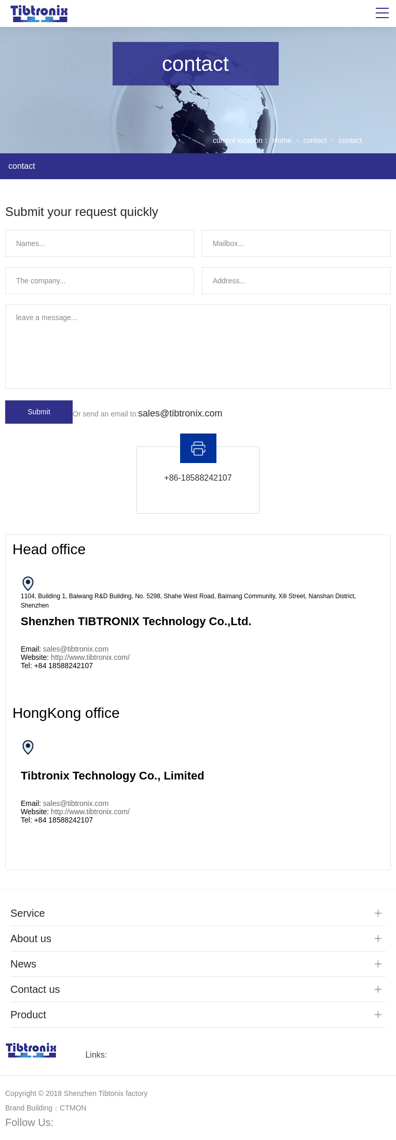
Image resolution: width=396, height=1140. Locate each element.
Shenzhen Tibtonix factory (105, 1093)
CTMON (73, 1108)
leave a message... (198, 347)
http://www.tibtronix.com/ (90, 657)
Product (28, 1014)
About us (30, 938)
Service (27, 913)
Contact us (35, 989)
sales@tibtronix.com (180, 413)
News (23, 964)
